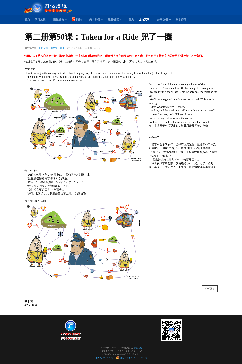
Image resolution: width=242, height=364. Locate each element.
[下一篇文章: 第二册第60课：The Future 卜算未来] (210, 288)
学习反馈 (40, 19)
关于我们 (94, 19)
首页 (27, 19)
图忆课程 (58, 19)
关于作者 (181, 19)
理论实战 (144, 19)
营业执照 (138, 348)
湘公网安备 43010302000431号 (131, 357)
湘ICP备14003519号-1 (105, 358)
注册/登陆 (113, 19)
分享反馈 (162, 19)
